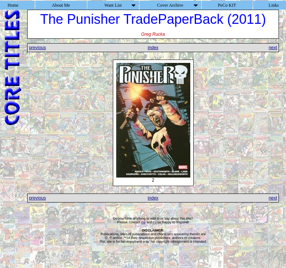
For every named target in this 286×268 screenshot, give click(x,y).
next (272, 47)
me (143, 222)
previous (37, 47)
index (153, 47)
